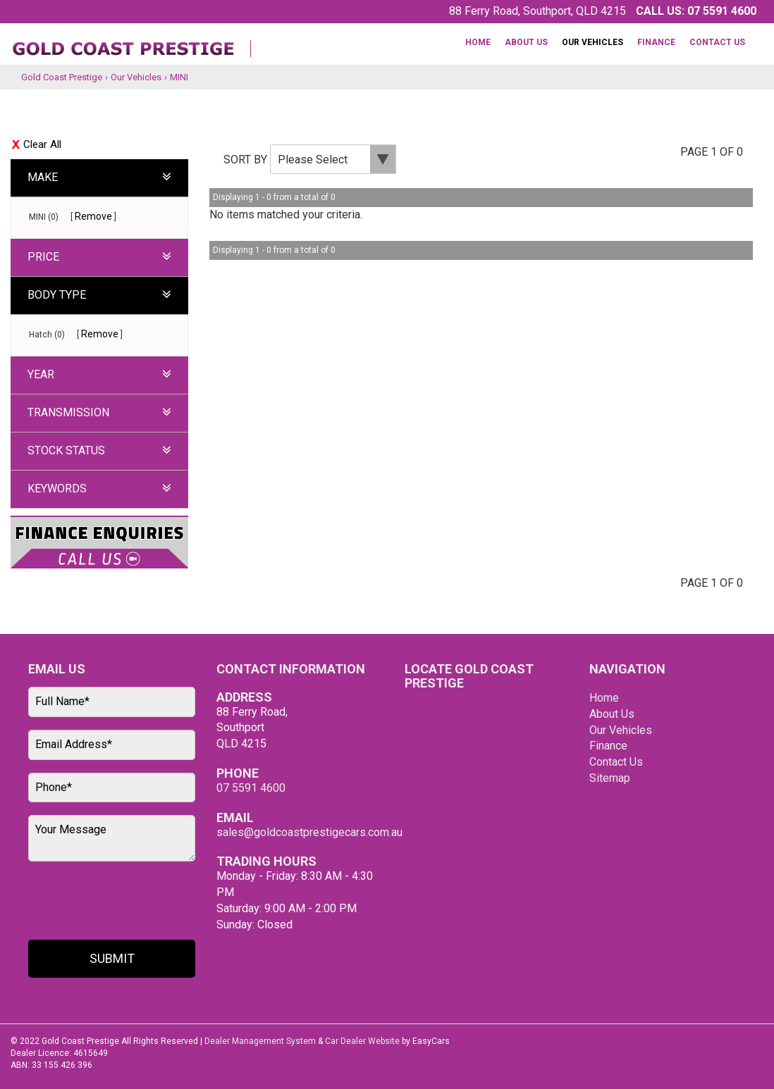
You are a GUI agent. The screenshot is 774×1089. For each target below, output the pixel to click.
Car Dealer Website (362, 1041)
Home (478, 42)
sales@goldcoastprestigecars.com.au (309, 832)
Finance (656, 42)
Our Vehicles (592, 42)
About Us (526, 42)
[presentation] (110, 901)
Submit (112, 958)
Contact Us (717, 42)
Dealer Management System (260, 1041)
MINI (179, 77)
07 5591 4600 (721, 11)
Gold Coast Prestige (61, 77)
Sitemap (609, 778)
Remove (93, 216)
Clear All (42, 144)
